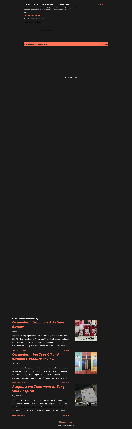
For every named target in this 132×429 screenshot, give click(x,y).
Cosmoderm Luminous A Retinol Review (38, 324)
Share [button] (14, 350)
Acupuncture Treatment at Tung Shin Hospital (38, 388)
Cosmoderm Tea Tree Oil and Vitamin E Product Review (35, 356)
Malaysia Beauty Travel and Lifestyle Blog (47, 4)
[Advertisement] (62, 61)
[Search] (100, 5)
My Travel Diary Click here (32, 15)
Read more (65, 350)
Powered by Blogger (66, 422)
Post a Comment (22, 350)
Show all (104, 44)
